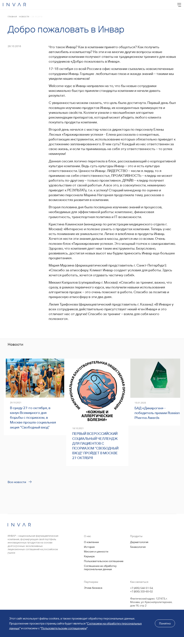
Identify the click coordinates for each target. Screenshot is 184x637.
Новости (24, 17)
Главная (12, 17)
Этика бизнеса (93, 587)
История (89, 546)
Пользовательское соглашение (103, 561)
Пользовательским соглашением (64, 628)
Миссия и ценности (96, 551)
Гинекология (137, 546)
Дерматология (139, 542)
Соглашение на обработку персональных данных (100, 567)
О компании (91, 542)
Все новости (17, 482)
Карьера (89, 556)
